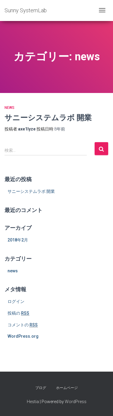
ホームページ (67, 388)
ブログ (40, 388)
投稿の (18, 313)
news (9, 108)
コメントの (23, 325)
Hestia (33, 401)
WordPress (75, 401)
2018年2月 (18, 240)
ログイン (16, 301)
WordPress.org (23, 336)
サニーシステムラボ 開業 (48, 117)
